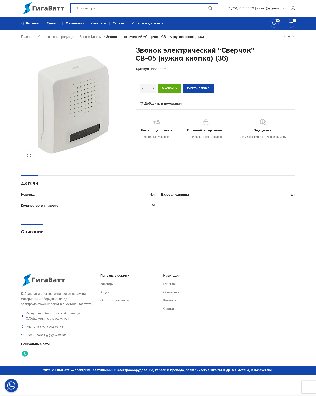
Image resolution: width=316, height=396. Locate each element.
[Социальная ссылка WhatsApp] (25, 356)
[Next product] (293, 39)
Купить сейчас (198, 90)
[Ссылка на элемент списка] (58, 318)
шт (293, 196)
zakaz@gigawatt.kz (271, 9)
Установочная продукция (57, 39)
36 (153, 207)
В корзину (169, 90)
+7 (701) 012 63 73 (240, 9)
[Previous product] (285, 39)
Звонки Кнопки (91, 39)
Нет (152, 196)
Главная (27, 39)
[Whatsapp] (11, 385)
